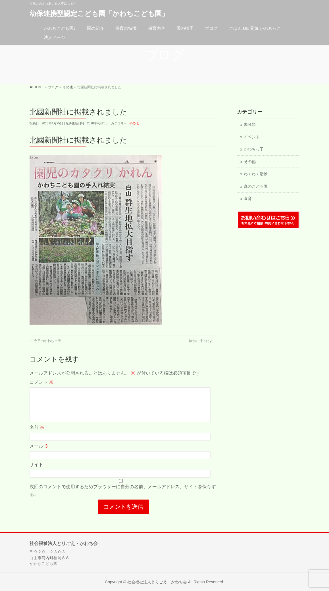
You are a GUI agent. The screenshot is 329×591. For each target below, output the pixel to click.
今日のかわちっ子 (45, 341)
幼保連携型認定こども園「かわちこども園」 (99, 13)
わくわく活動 (256, 174)
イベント (252, 137)
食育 (248, 199)
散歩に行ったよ (203, 341)
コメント (41, 382)
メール (39, 452)
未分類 (250, 124)
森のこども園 (256, 186)
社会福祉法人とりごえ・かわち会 (157, 581)
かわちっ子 (254, 149)
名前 (37, 434)
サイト (36, 471)
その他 (134, 123)
